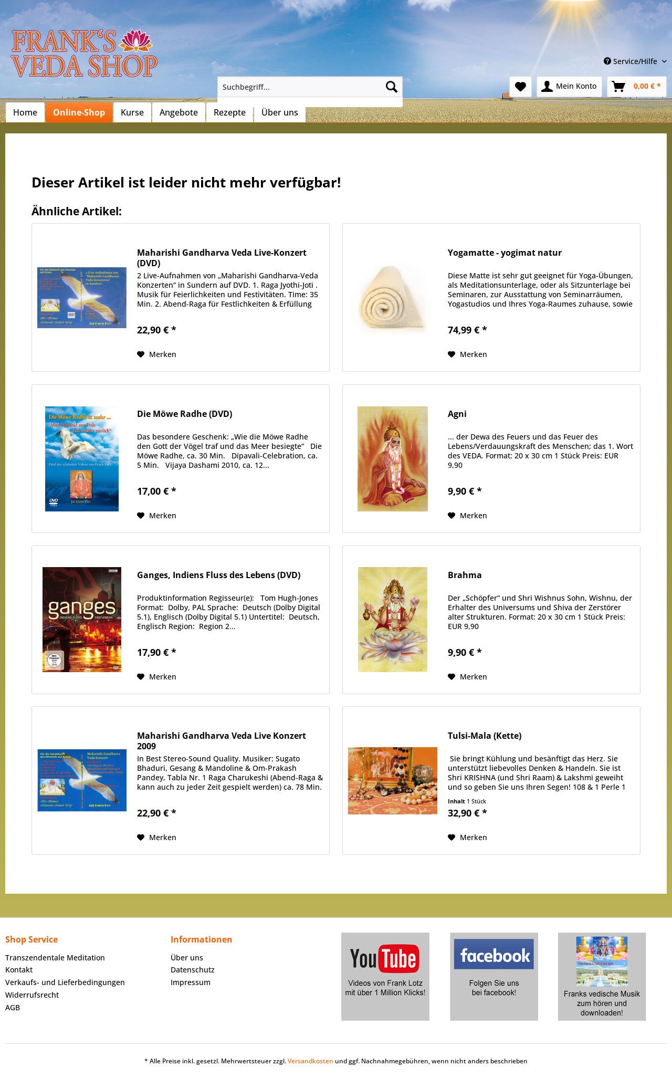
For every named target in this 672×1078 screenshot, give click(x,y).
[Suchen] (392, 86)
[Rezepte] (229, 112)
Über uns (187, 957)
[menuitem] (310, 91)
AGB (12, 1007)
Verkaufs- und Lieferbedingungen (65, 982)
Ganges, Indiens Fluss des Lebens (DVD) (218, 575)
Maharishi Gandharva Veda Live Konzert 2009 (221, 740)
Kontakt (19, 970)
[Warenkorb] (637, 86)
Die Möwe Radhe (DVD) (184, 414)
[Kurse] (132, 112)
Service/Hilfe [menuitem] (631, 61)
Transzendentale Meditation (55, 957)
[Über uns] (280, 112)
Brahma (465, 575)
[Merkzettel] (520, 86)
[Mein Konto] (569, 86)
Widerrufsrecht (32, 995)
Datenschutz (193, 970)
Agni (457, 414)
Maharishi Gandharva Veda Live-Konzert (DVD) (222, 257)
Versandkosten (310, 1060)
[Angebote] (178, 112)
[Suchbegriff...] (310, 86)
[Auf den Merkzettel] (156, 354)
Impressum (191, 982)
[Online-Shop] (79, 112)
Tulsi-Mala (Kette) (484, 735)
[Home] (25, 112)
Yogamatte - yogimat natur (505, 252)
